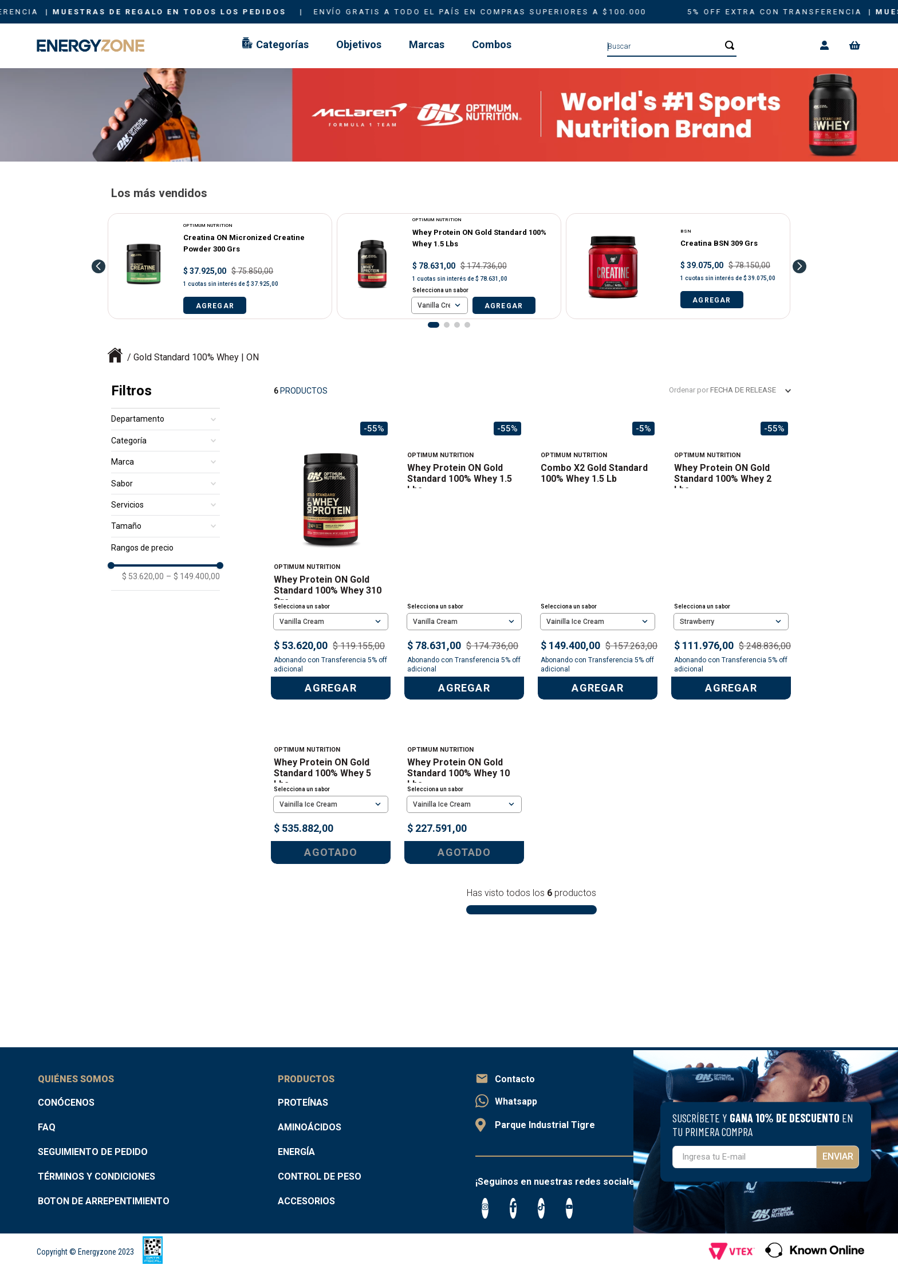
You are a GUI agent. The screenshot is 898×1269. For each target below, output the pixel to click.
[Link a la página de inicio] (115, 358)
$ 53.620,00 (143, 576)
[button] (433, 325)
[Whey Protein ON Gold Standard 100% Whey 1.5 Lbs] (449, 266)
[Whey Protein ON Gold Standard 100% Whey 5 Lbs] (331, 844)
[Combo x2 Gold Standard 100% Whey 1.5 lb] (597, 559)
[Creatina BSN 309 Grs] (678, 266)
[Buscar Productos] (726, 45)
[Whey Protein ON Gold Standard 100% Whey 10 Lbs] (464, 844)
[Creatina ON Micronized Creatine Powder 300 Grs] (220, 266)
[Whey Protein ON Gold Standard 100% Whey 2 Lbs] (731, 559)
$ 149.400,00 (193, 576)
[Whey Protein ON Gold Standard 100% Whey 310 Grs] (331, 559)
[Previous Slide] (98, 266)
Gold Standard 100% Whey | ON (196, 357)
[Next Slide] (799, 266)
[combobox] (671, 46)
